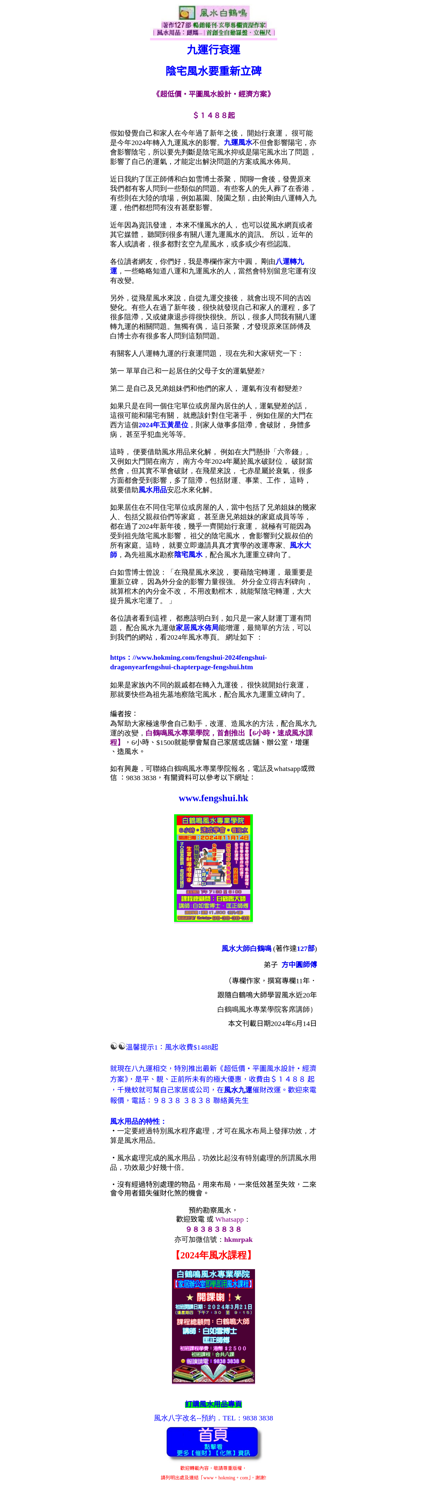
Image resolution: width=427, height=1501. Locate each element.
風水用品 (152, 490)
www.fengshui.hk (213, 798)
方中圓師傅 (299, 965)
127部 (306, 948)
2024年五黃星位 (163, 425)
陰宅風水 (188, 555)
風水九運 (238, 1090)
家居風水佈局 (197, 628)
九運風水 (238, 142)
